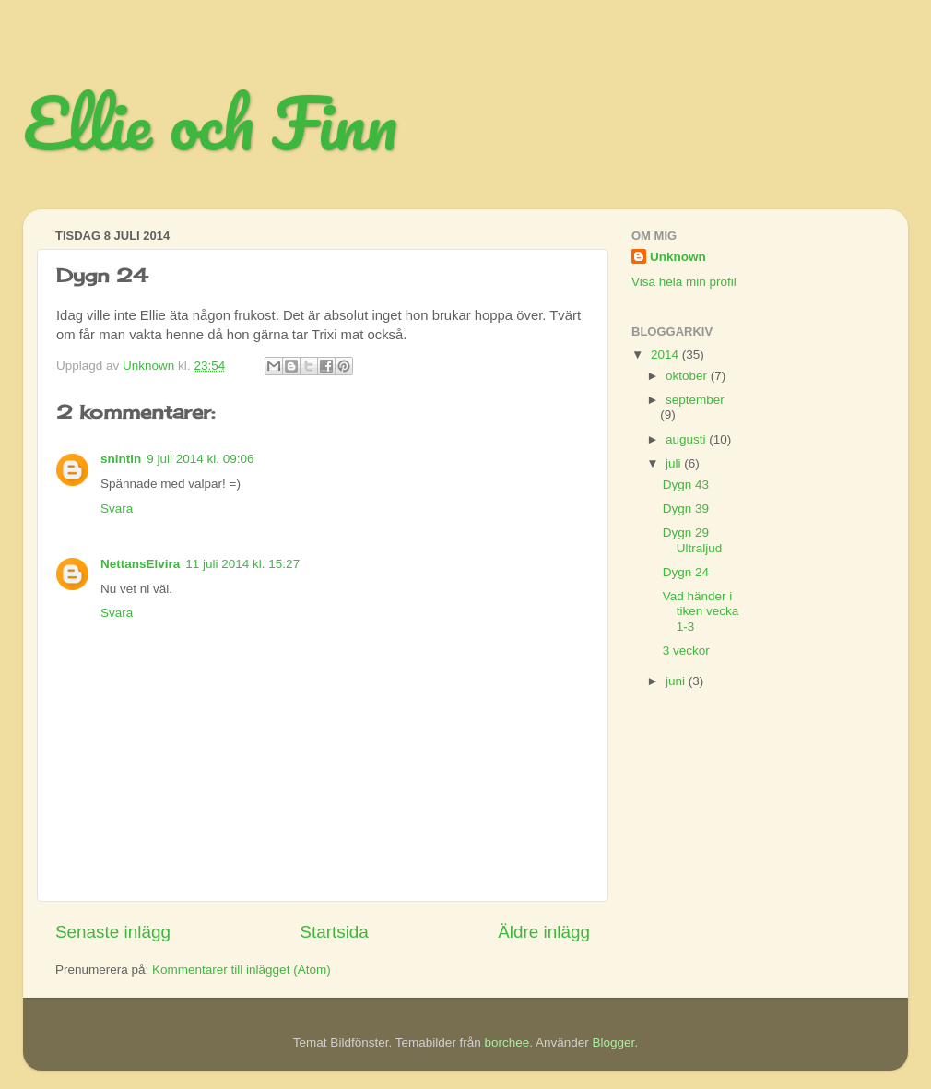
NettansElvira (140, 564)
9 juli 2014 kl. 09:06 (200, 459)
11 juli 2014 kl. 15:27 (242, 564)
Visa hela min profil (684, 282)
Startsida (334, 931)
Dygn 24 (686, 572)
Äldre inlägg (544, 931)
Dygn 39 (686, 508)
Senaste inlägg (113, 931)
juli (675, 463)
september (695, 400)
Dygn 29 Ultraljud (693, 540)
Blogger (614, 1042)
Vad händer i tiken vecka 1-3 (701, 611)
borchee (506, 1042)
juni (677, 681)
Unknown (678, 257)
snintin (120, 459)
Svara (116, 508)
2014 (666, 354)
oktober (688, 376)
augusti (687, 439)
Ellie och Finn (210, 123)
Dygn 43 (686, 484)
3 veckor (686, 650)
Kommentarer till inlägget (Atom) (241, 970)
